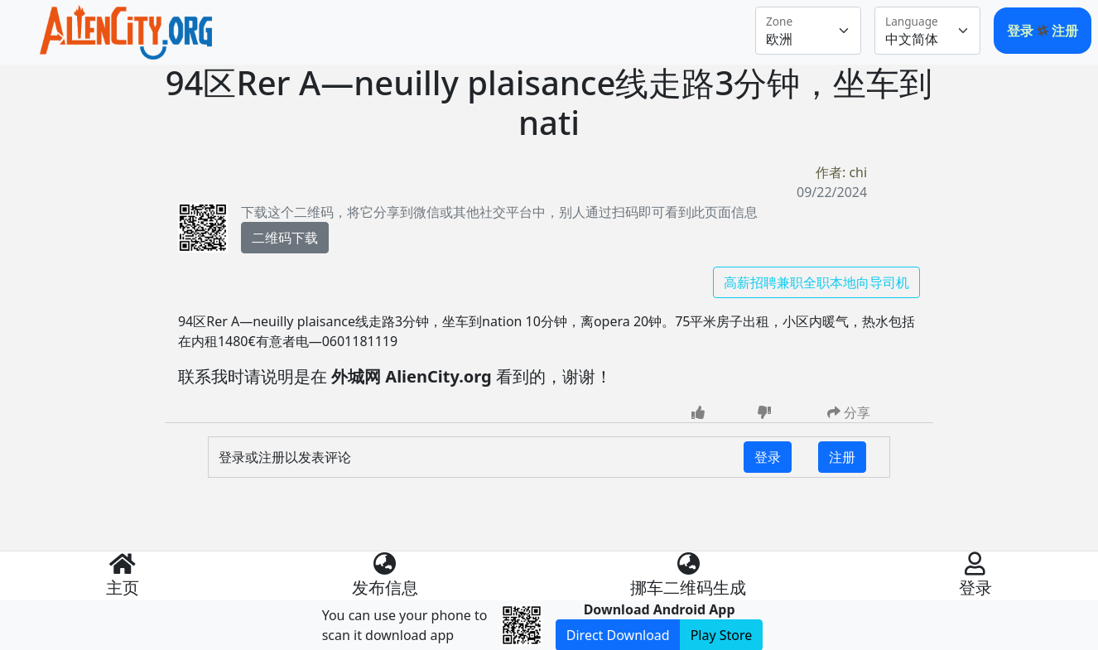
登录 (1022, 31)
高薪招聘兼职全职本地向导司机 (816, 282)
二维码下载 (285, 238)
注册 (1065, 31)
